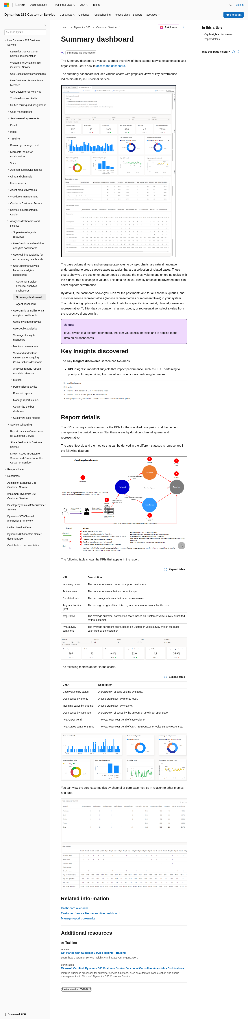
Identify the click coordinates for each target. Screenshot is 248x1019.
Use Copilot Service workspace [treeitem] (28, 73)
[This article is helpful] (233, 52)
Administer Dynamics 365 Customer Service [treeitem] (21, 485)
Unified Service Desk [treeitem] (19, 527)
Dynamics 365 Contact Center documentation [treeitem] (24, 536)
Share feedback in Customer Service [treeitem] (26, 444)
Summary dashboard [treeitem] (29, 297)
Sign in (240, 4)
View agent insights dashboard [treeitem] (24, 337)
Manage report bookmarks (78, 918)
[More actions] (184, 27)
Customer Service (106, 27)
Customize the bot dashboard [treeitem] (23, 409)
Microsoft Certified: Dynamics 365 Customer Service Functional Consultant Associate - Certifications (122, 968)
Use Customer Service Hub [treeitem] (25, 91)
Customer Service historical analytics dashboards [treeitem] (26, 286)
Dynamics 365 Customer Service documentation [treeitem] (24, 54)
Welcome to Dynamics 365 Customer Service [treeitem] (25, 65)
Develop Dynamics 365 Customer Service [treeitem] (26, 507)
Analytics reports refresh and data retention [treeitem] (27, 371)
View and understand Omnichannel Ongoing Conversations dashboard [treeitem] (27, 358)
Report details (212, 39)
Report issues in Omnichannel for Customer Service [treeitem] (27, 433)
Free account (233, 14)
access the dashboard (110, 65)
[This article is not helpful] (238, 52)
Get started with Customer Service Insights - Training (93, 952)
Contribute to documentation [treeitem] (23, 545)
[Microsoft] (6, 5)
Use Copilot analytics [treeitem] (25, 328)
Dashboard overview (74, 908)
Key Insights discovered (218, 34)
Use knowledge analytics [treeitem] (27, 321)
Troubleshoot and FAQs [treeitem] (23, 98)
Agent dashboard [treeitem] (26, 304)
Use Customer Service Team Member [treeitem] (26, 83)
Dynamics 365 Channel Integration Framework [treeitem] (20, 518)
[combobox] (25, 32)
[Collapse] (45, 24)
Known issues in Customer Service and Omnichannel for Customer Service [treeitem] (26, 458)
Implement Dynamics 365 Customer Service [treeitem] (21, 496)
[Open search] (230, 5)
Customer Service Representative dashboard (90, 913)
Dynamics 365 (82, 27)
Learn (65, 27)
